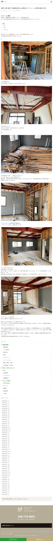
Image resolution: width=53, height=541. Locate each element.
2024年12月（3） (6, 406)
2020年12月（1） (6, 494)
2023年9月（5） (6, 432)
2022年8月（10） (6, 457)
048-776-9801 (26, 516)
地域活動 (5, 390)
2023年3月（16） (6, 444)
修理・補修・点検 (7, 362)
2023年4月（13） (6, 442)
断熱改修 (5, 347)
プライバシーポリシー (5, 533)
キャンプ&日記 (6, 380)
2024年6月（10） (6, 415)
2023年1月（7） (6, 447)
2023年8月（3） (6, 434)
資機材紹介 (6, 378)
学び (4, 370)
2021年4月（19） (6, 487)
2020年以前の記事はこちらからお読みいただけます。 (15, 498)
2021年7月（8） (6, 481)
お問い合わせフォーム (8, 525)
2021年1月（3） (6, 492)
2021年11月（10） (6, 473)
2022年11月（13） (6, 451)
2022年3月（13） (6, 466)
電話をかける (39, 539)
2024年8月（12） (6, 412)
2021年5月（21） (6, 485)
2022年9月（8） (6, 455)
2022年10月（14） (6, 453)
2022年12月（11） (6, 449)
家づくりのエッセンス (8, 367)
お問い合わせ (13, 539)
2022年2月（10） (6, 468)
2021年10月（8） (6, 475)
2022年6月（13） (6, 460)
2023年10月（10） (6, 430)
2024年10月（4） (6, 408)
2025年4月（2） (6, 400)
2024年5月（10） (6, 417)
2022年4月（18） (6, 464)
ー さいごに (5, 29)
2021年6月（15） (6, 483)
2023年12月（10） (6, 427)
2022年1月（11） (6, 470)
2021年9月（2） (6, 477)
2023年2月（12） (6, 445)
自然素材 (5, 372)
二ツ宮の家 (6, 349)
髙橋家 (5, 388)
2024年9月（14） (6, 410)
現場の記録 (5, 344)
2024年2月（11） (6, 423)
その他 (5, 393)
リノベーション (7, 360)
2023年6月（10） (6, 438)
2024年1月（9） (6, 425)
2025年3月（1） (6, 402)
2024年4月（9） (6, 419)
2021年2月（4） (6, 490)
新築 (4, 354)
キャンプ (5, 385)
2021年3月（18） (6, 488)
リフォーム (6, 357)
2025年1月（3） (6, 404)
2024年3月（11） (6, 421)
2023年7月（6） (6, 436)
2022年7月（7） (6, 458)
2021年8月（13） (6, 479)
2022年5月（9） (6, 462)
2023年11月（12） (6, 429)
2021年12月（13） (6, 472)
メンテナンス (6, 375)
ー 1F (4, 25)
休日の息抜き (6, 383)
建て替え (5, 352)
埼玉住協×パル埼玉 (8, 365)
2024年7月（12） (6, 414)
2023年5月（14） (6, 440)
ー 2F (4, 27)
